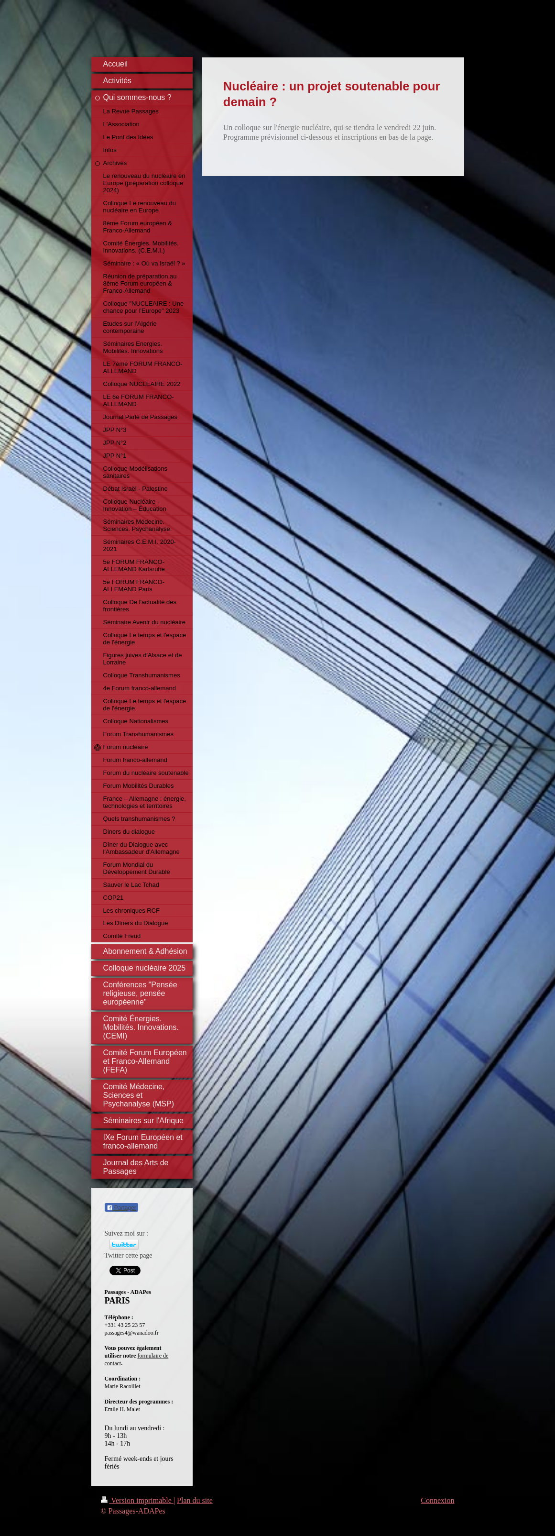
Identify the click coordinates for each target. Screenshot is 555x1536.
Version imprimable (137, 1500)
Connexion (437, 1500)
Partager (121, 1207)
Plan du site (195, 1500)
